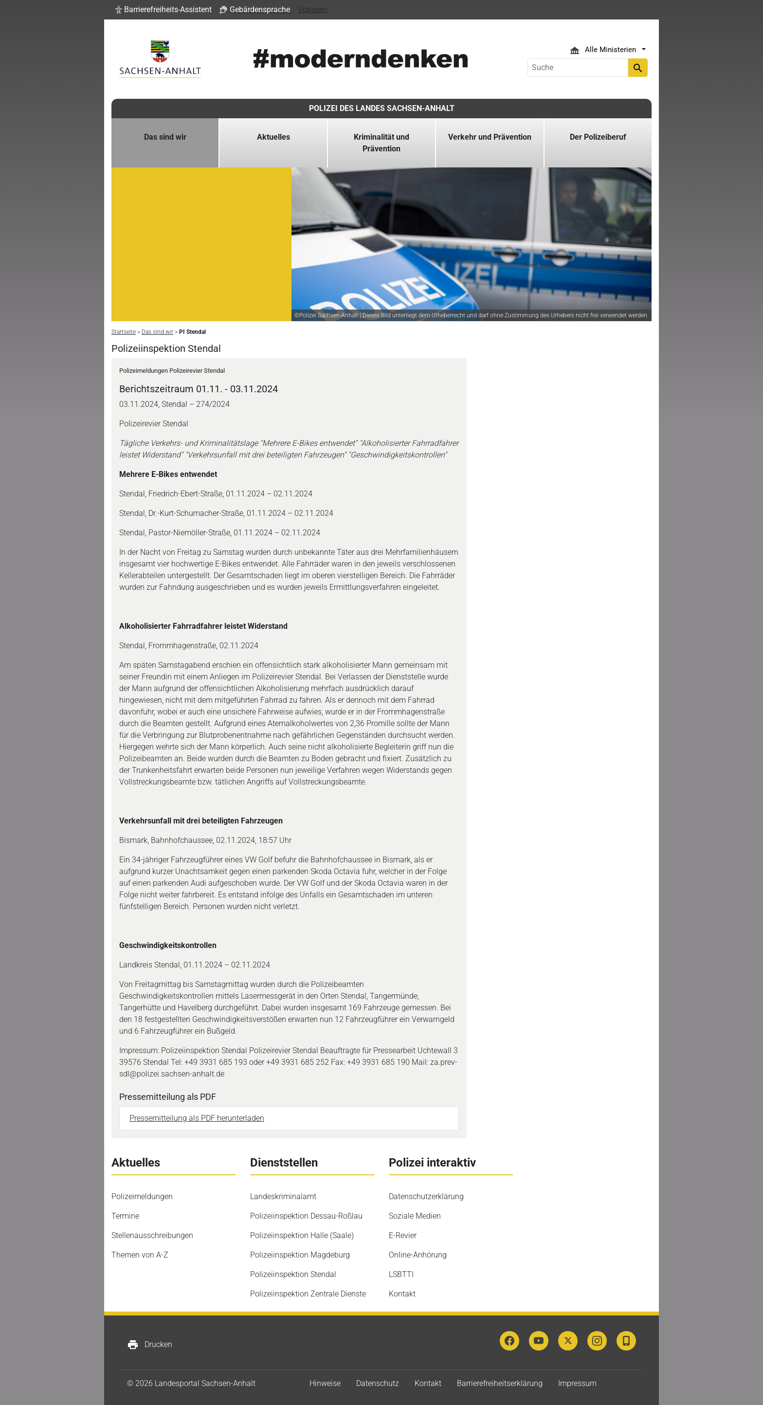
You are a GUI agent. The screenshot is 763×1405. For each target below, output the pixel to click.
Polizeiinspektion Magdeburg (300, 1254)
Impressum (577, 1383)
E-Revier (403, 1235)
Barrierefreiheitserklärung (500, 1383)
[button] (163, 10)
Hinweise (325, 1383)
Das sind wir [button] (165, 137)
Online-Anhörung (418, 1254)
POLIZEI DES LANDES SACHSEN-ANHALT (381, 108)
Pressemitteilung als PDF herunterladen (196, 1118)
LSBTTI (401, 1274)
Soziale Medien (415, 1216)
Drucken (149, 1344)
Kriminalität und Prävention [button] (381, 142)
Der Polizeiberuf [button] (598, 137)
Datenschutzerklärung (426, 1196)
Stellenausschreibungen (152, 1235)
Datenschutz (377, 1383)
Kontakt (402, 1293)
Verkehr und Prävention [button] (489, 137)
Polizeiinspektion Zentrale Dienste (308, 1293)
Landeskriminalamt (283, 1196)
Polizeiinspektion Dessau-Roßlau (306, 1216)
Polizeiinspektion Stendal (293, 1274)
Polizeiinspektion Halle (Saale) (302, 1235)
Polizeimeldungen (142, 1196)
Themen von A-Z (139, 1254)
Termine (125, 1216)
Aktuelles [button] (273, 137)
